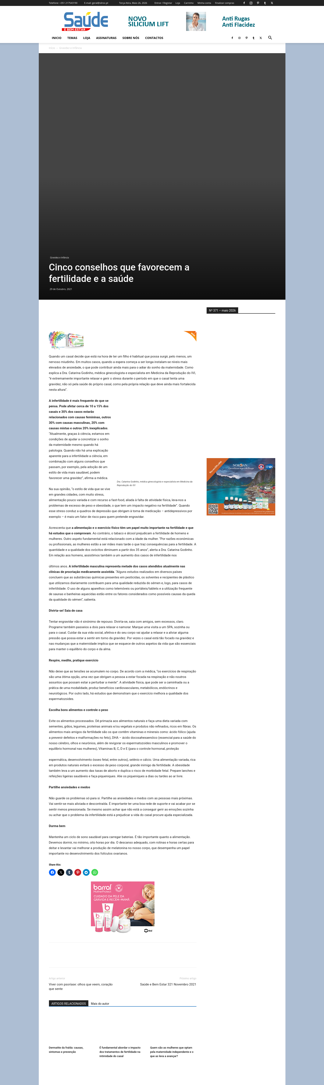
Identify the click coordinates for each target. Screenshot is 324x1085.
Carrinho (188, 2)
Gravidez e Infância (59, 175)
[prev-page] (51, 1032)
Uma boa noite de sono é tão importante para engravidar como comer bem (69, 1019)
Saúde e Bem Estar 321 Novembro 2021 (168, 902)
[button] (270, 38)
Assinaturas (106, 38)
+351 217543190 (69, 2)
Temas (72, 38)
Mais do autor (100, 921)
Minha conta (204, 2)
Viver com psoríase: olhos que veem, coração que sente (81, 904)
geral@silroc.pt (100, 2)
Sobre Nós (130, 38)
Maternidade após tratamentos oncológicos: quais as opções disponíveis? (169, 1019)
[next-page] (58, 1032)
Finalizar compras (224, 2)
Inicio (56, 38)
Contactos (154, 38)
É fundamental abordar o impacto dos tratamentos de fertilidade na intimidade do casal (120, 970)
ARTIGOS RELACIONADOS (68, 921)
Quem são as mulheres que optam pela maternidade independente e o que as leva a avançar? (171, 970)
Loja (177, 2)
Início (52, 48)
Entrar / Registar (163, 2)
